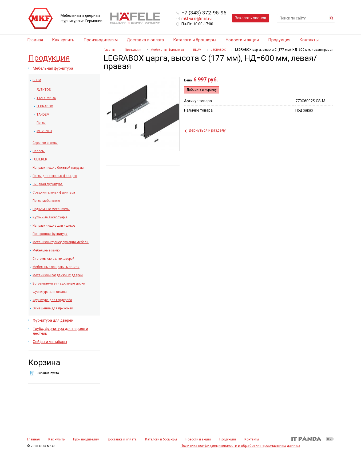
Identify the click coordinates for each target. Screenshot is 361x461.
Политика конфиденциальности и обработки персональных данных (240, 445)
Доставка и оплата (122, 439)
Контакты (251, 439)
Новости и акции (198, 439)
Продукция (279, 39)
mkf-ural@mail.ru (196, 18)
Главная (110, 50)
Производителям (86, 439)
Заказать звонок (250, 17)
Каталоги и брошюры (161, 439)
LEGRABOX (219, 50)
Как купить (56, 439)
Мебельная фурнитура (167, 50)
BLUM (197, 50)
